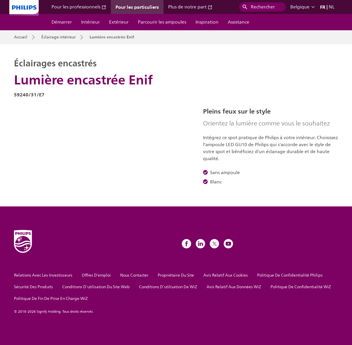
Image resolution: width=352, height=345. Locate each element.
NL (332, 6)
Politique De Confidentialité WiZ (301, 287)
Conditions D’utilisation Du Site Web (96, 287)
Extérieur (119, 22)
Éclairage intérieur (58, 37)
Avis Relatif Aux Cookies (225, 275)
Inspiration (206, 22)
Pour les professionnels (78, 6)
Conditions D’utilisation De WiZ (168, 287)
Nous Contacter (134, 275)
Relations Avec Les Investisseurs (43, 275)
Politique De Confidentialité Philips (290, 275)
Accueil (20, 37)
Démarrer (61, 22)
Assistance (238, 22)
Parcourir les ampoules (162, 22)
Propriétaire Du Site (176, 275)
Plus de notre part (190, 6)
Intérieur (90, 22)
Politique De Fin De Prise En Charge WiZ (51, 298)
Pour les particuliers (137, 6)
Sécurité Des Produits (33, 287)
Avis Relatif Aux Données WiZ (234, 287)
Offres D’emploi (96, 275)
